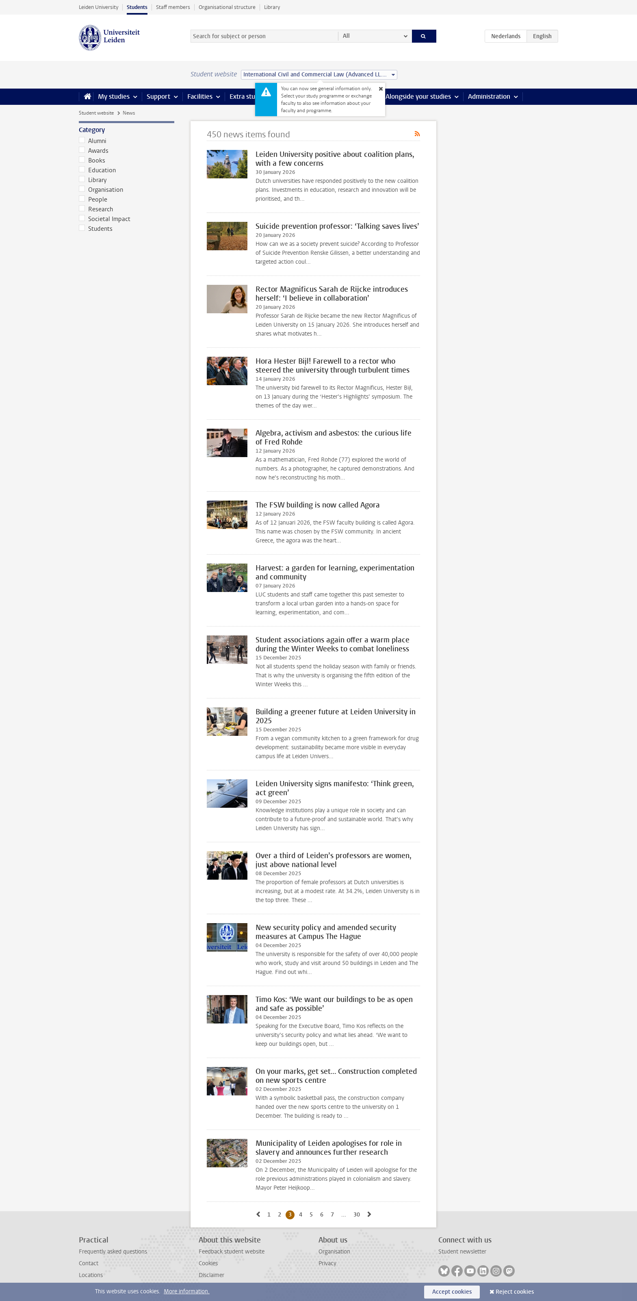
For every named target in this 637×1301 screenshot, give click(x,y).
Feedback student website (231, 1251)
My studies (114, 96)
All (346, 36)
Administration (489, 96)
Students (137, 7)
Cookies (208, 1263)
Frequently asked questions (113, 1251)
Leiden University (98, 7)
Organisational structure (227, 7)
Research (96, 209)
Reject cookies (515, 1292)
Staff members (173, 7)
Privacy (327, 1263)
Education (97, 170)
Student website (96, 113)
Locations (91, 1275)
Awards (93, 151)
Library (272, 7)
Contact (88, 1263)
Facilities (199, 96)
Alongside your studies (418, 96)
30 (358, 1214)
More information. (187, 1291)
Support (158, 96)
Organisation (101, 190)
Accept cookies (452, 1292)
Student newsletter (462, 1251)
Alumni (92, 141)
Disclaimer (211, 1275)
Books (92, 160)
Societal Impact (104, 219)
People (93, 199)
